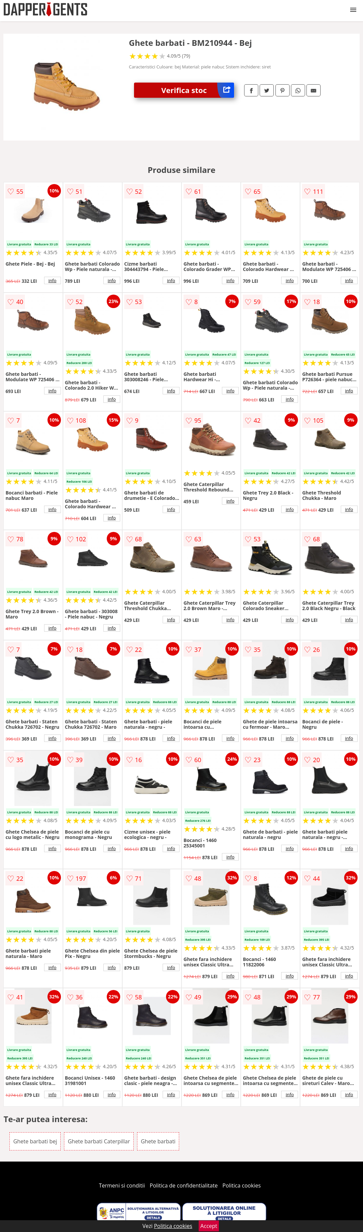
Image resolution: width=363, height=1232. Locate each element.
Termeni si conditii (122, 1185)
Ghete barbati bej (35, 1141)
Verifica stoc (197, 90)
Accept (208, 1226)
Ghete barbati (158, 1141)
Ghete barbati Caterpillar (99, 1141)
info (52, 280)
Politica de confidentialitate (184, 1185)
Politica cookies (242, 1185)
